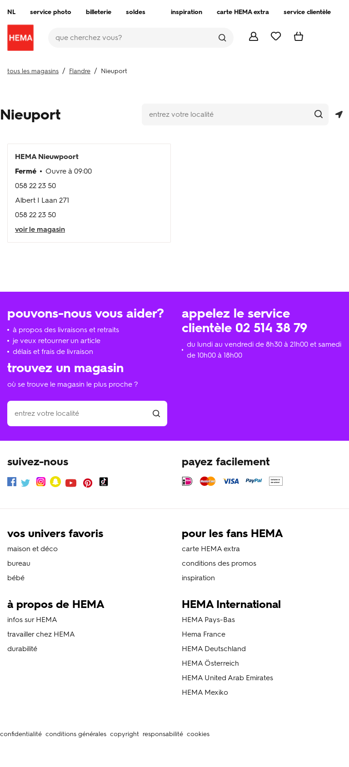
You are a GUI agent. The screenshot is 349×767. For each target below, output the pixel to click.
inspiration (198, 577)
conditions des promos (219, 563)
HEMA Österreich (210, 663)
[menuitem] (11, 12)
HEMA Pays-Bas (208, 619)
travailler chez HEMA (41, 634)
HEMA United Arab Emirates (227, 677)
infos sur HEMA (32, 619)
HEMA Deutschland (214, 648)
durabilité (22, 648)
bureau (18, 563)
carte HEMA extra (211, 548)
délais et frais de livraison (53, 351)
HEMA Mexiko (205, 692)
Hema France (203, 634)
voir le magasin (40, 229)
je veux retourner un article (56, 340)
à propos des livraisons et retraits (66, 329)
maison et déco (32, 548)
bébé (16, 577)
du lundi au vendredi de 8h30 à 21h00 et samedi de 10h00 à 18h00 (264, 349)
